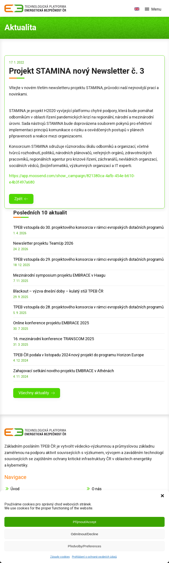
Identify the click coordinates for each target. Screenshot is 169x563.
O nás (97, 488)
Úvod (15, 488)
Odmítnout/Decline (84, 534)
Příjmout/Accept (84, 522)
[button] (162, 496)
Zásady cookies (60, 556)
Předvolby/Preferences (84, 546)
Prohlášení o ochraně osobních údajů (94, 556)
